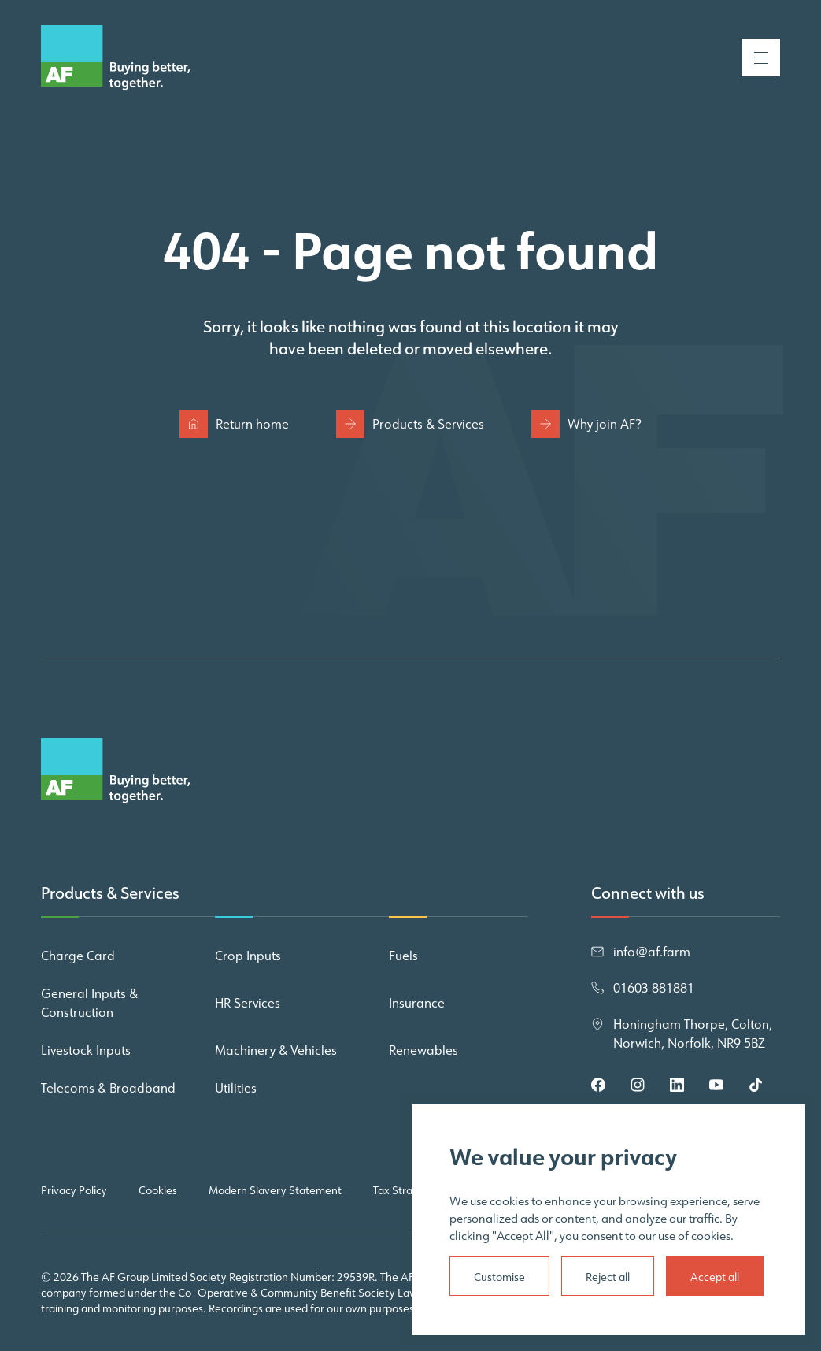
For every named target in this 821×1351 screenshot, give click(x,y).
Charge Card (78, 955)
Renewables (423, 1050)
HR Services (247, 1003)
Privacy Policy (74, 1190)
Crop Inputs (248, 955)
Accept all (714, 1277)
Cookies (158, 1190)
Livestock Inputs (86, 1050)
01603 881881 (653, 988)
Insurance (417, 1003)
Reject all (608, 1277)
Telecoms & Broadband (108, 1088)
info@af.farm (651, 951)
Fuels (403, 955)
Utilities (236, 1088)
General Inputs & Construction (89, 1002)
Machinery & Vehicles (276, 1050)
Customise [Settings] (499, 1277)
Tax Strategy (404, 1190)
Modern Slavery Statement (275, 1190)
